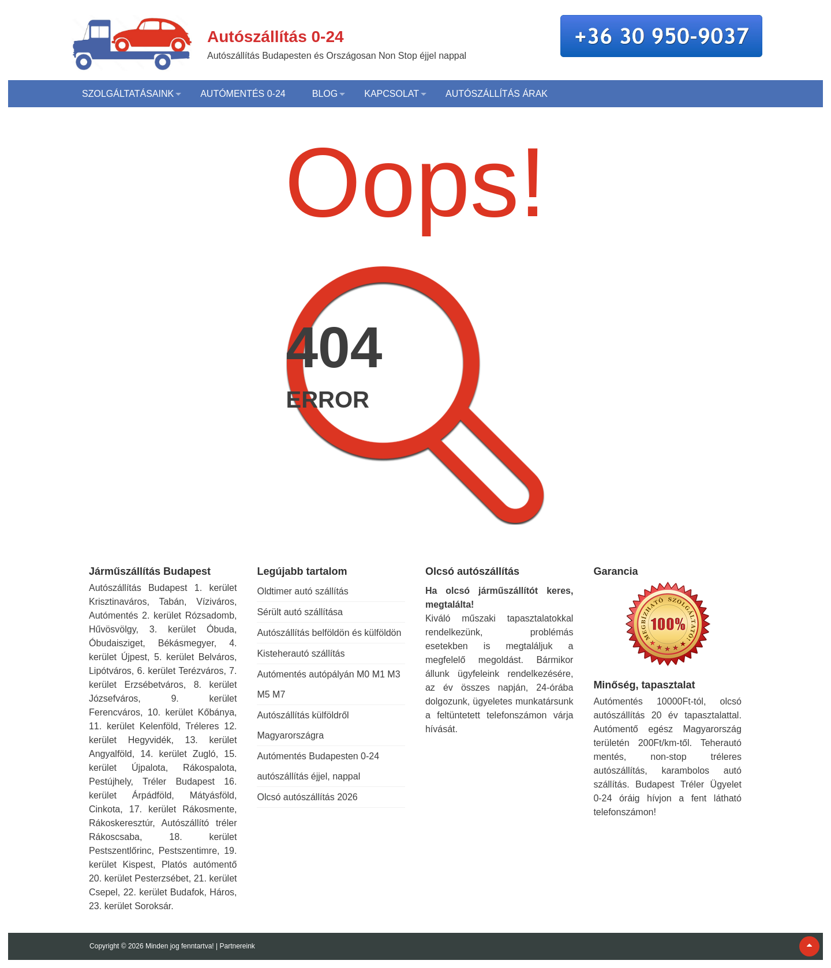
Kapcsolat (391, 94)
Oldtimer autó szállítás (302, 591)
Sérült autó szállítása (300, 612)
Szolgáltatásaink (128, 94)
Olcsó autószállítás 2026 (307, 797)
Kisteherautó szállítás (301, 653)
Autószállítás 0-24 (275, 37)
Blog (325, 94)
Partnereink (236, 946)
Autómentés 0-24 (243, 94)
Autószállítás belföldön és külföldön (329, 633)
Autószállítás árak (497, 94)
